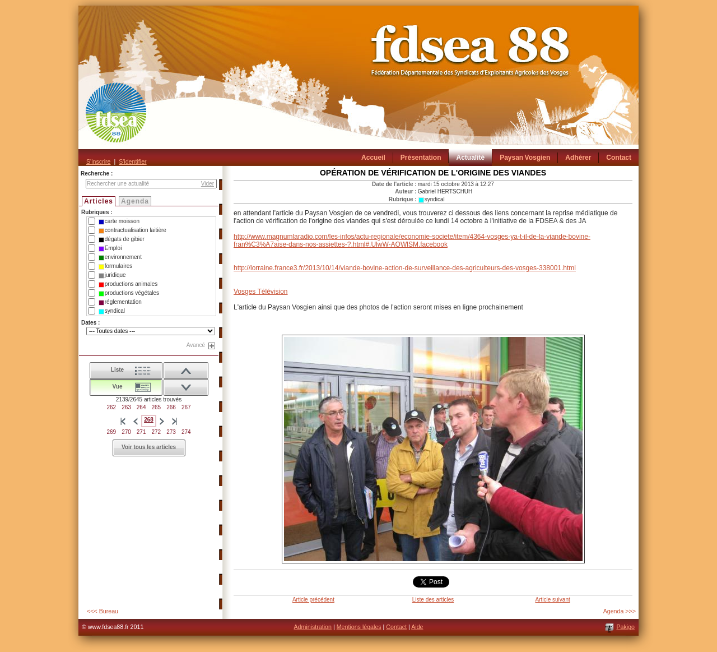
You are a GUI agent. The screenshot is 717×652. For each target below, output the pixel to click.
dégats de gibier (122, 239)
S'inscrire (98, 161)
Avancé (196, 345)
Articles (98, 201)
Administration (313, 626)
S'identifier (132, 161)
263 (126, 407)
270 (126, 432)
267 (186, 407)
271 (141, 432)
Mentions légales (359, 626)
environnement (120, 257)
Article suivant (552, 599)
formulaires (115, 266)
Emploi (110, 248)
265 (156, 407)
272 (156, 432)
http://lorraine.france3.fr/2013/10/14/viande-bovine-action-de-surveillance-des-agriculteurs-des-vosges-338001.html (405, 268)
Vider (207, 184)
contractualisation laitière (132, 230)
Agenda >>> (619, 611)
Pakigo (625, 626)
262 (111, 407)
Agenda (135, 201)
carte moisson (119, 221)
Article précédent (313, 599)
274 (186, 432)
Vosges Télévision (261, 291)
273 (171, 432)
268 (148, 420)
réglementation (120, 302)
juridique (112, 275)
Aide (417, 626)
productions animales (128, 284)
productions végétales (129, 293)
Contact (396, 626)
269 (111, 432)
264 (141, 407)
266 (171, 407)
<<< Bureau (102, 611)
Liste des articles (433, 599)
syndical (112, 311)
